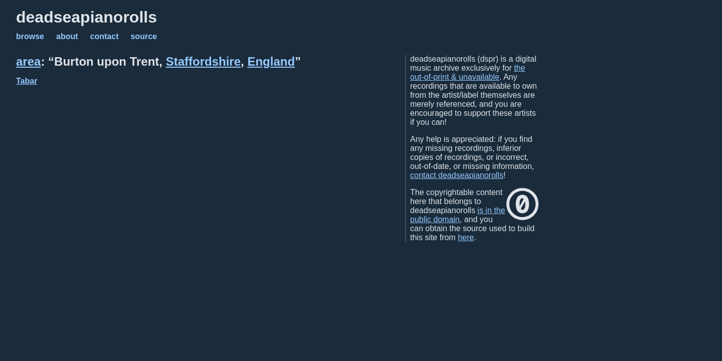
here (466, 237)
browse (30, 36)
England (271, 61)
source (143, 36)
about (67, 36)
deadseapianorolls (86, 17)
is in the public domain (457, 215)
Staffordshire (203, 61)
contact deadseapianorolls (456, 175)
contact (104, 36)
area (28, 61)
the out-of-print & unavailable (467, 72)
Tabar (26, 81)
